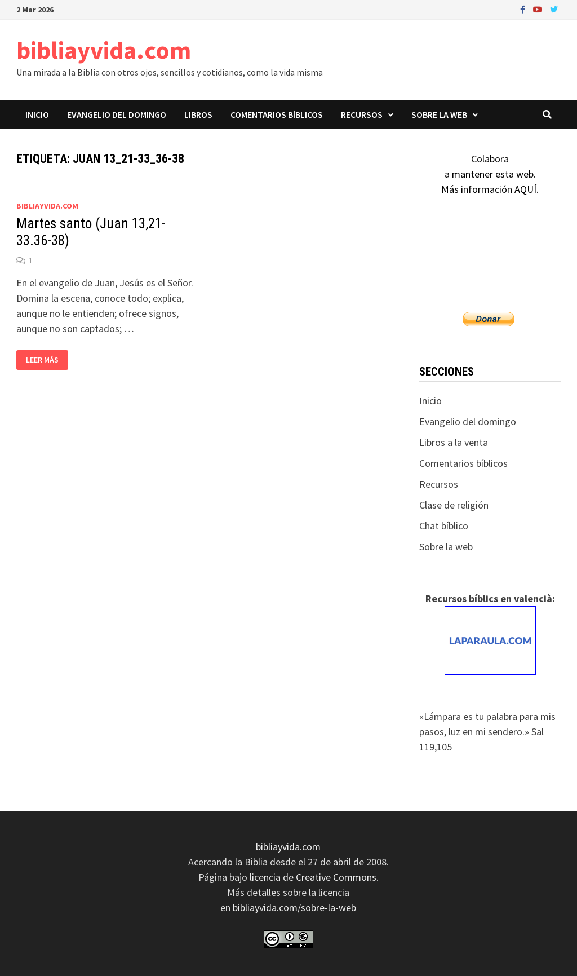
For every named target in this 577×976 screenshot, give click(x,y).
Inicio (37, 114)
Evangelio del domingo (116, 114)
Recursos (362, 114)
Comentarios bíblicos (276, 114)
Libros (198, 114)
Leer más (42, 360)
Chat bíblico (443, 525)
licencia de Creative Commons (313, 877)
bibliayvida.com (103, 49)
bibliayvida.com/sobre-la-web (294, 907)
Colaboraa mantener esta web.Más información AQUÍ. (490, 174)
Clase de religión (454, 504)
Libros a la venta (453, 442)
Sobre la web (439, 114)
